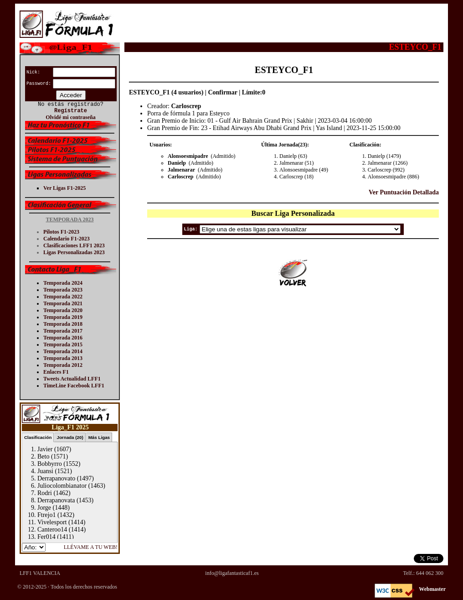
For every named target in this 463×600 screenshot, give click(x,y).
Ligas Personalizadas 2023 (74, 252)
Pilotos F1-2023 (61, 232)
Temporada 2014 (62, 351)
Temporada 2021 (62, 303)
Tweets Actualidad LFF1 (72, 379)
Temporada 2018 (62, 324)
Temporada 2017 (62, 331)
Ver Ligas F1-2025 (64, 188)
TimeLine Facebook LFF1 (73, 385)
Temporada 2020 (62, 310)
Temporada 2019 (62, 317)
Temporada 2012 (62, 365)
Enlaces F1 (56, 372)
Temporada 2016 (62, 337)
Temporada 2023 (62, 290)
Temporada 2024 (62, 283)
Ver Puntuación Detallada (404, 192)
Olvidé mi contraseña (70, 117)
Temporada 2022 (62, 296)
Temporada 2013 (62, 358)
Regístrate (70, 111)
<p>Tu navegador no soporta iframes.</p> (70, 478)
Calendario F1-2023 (66, 238)
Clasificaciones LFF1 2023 (74, 245)
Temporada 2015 (62, 344)
